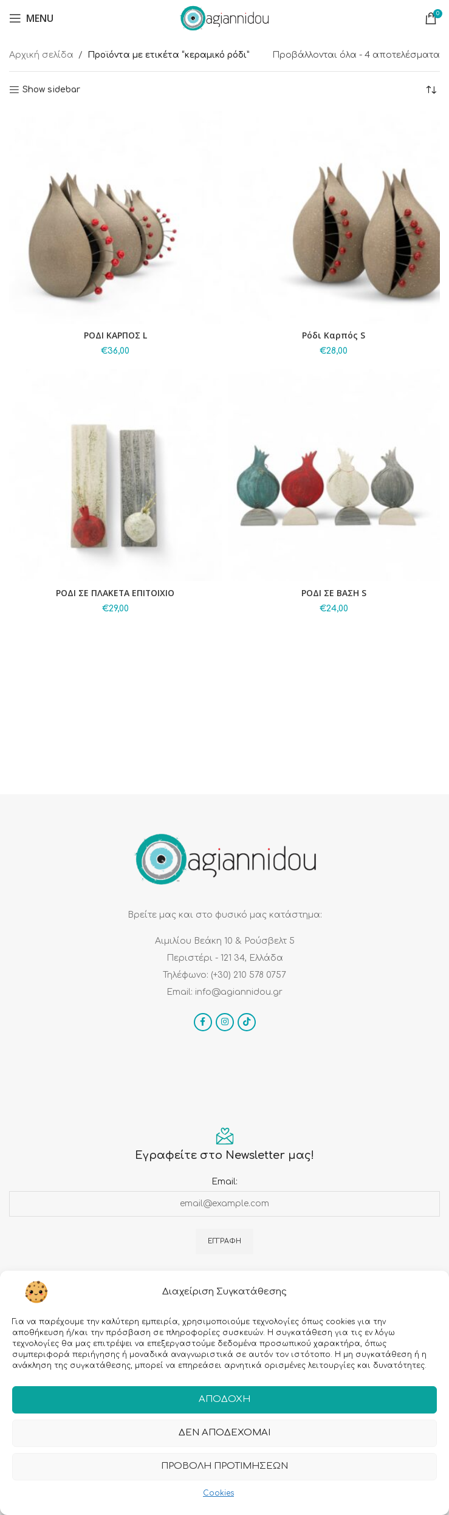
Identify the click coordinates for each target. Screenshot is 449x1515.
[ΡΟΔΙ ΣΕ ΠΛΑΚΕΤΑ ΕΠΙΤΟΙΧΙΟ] (115, 475)
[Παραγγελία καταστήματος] (431, 90)
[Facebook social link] (203, 1022)
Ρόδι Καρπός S (333, 335)
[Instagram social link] (225, 1022)
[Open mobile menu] (31, 18)
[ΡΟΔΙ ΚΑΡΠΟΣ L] (115, 217)
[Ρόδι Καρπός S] (334, 217)
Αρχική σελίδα (41, 55)
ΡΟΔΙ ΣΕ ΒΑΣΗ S (333, 593)
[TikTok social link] (247, 1022)
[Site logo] (224, 17)
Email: (224, 1181)
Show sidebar (51, 89)
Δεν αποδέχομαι (224, 1433)
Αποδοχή (224, 1400)
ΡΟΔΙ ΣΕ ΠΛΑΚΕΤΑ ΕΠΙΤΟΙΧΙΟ (115, 593)
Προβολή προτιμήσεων (224, 1467)
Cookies (218, 1493)
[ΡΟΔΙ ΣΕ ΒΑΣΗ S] (334, 475)
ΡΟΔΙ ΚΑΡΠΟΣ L (115, 335)
